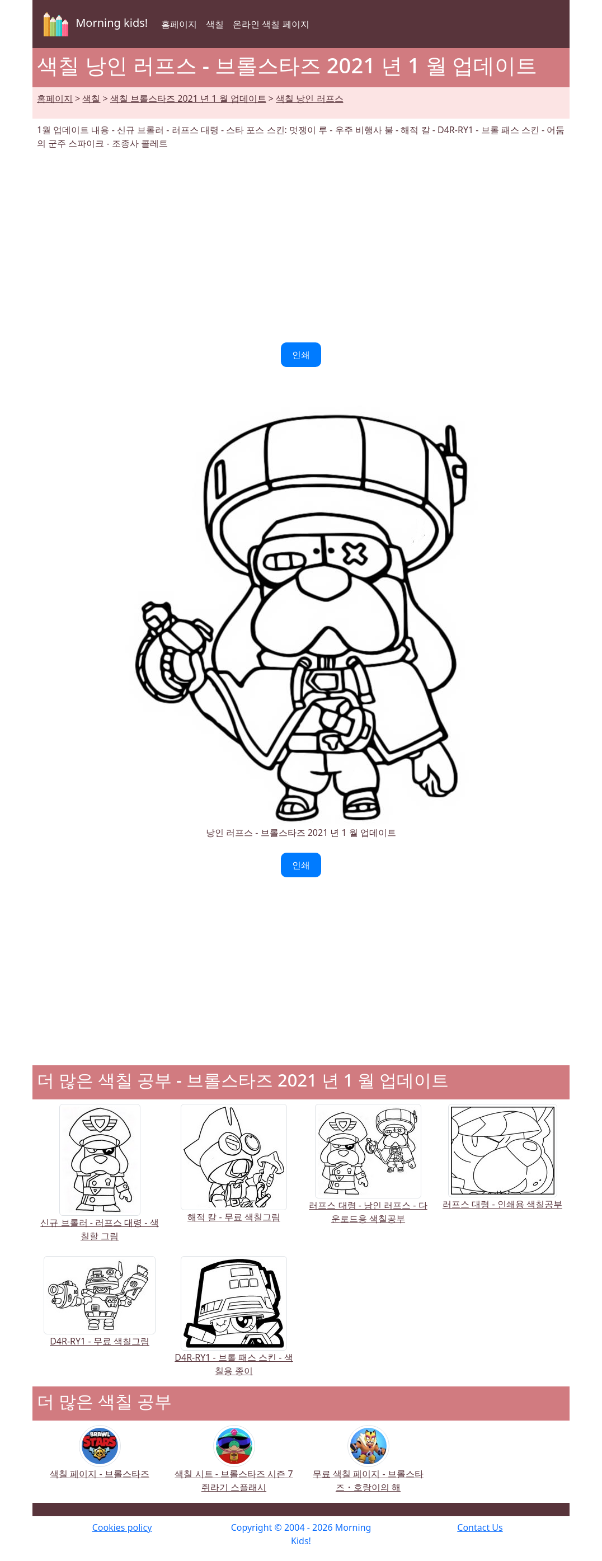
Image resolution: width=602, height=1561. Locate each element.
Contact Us (479, 1527)
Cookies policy (122, 1527)
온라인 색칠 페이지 (271, 24)
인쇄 (301, 355)
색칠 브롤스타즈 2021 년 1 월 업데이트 (188, 98)
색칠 (215, 24)
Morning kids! (93, 24)
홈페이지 (179, 24)
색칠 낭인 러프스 (309, 98)
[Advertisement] (301, 246)
